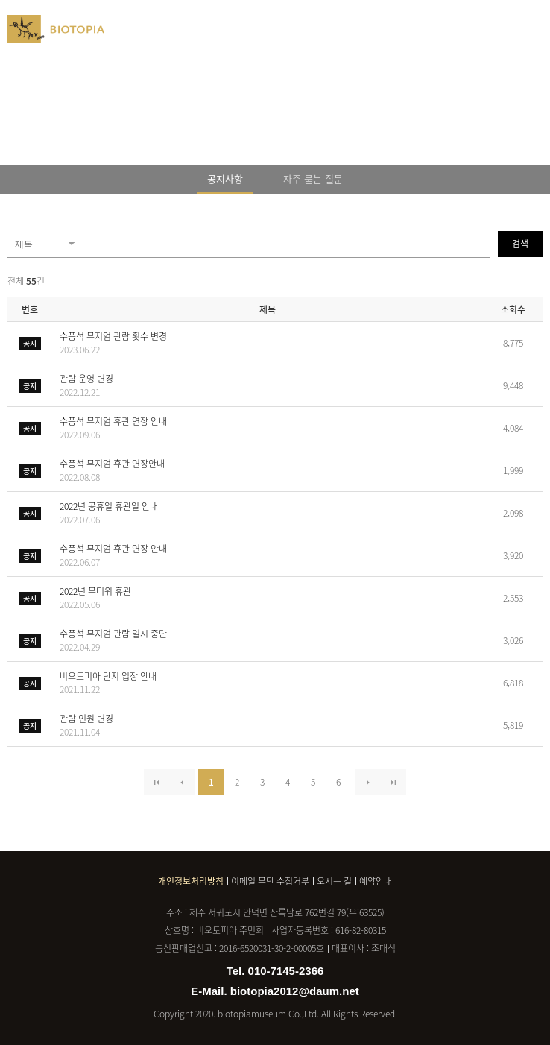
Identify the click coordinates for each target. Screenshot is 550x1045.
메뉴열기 (535, 26)
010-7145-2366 (286, 971)
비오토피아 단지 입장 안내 (271, 682)
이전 (182, 782)
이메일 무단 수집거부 (270, 881)
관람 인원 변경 (271, 725)
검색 (520, 243)
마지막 (393, 782)
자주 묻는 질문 (313, 178)
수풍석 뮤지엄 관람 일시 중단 (271, 640)
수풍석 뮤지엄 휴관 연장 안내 (271, 427)
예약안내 (375, 881)
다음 (368, 782)
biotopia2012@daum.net (294, 991)
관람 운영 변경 (271, 385)
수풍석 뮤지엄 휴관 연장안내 (271, 470)
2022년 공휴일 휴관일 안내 (271, 512)
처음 (157, 782)
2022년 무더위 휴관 (271, 597)
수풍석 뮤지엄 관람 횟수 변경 (271, 342)
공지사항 (225, 178)
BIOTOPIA (55, 35)
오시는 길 (334, 881)
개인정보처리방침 (191, 881)
